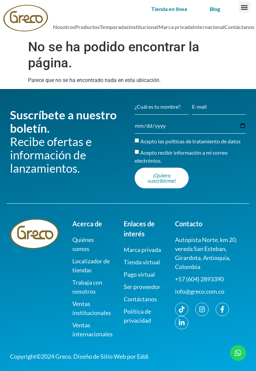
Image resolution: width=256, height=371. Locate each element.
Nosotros (64, 27)
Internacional (208, 27)
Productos (87, 27)
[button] (244, 7)
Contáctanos (239, 27)
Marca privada (175, 27)
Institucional (143, 27)
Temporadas (114, 27)
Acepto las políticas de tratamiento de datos (190, 141)
